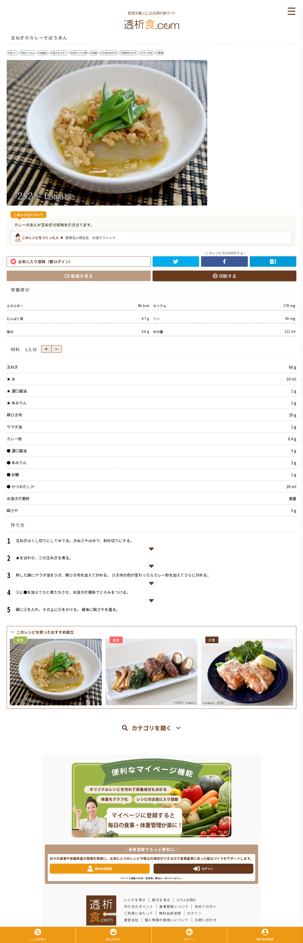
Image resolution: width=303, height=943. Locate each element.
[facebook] (224, 261)
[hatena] (273, 261)
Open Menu (291, 11)
